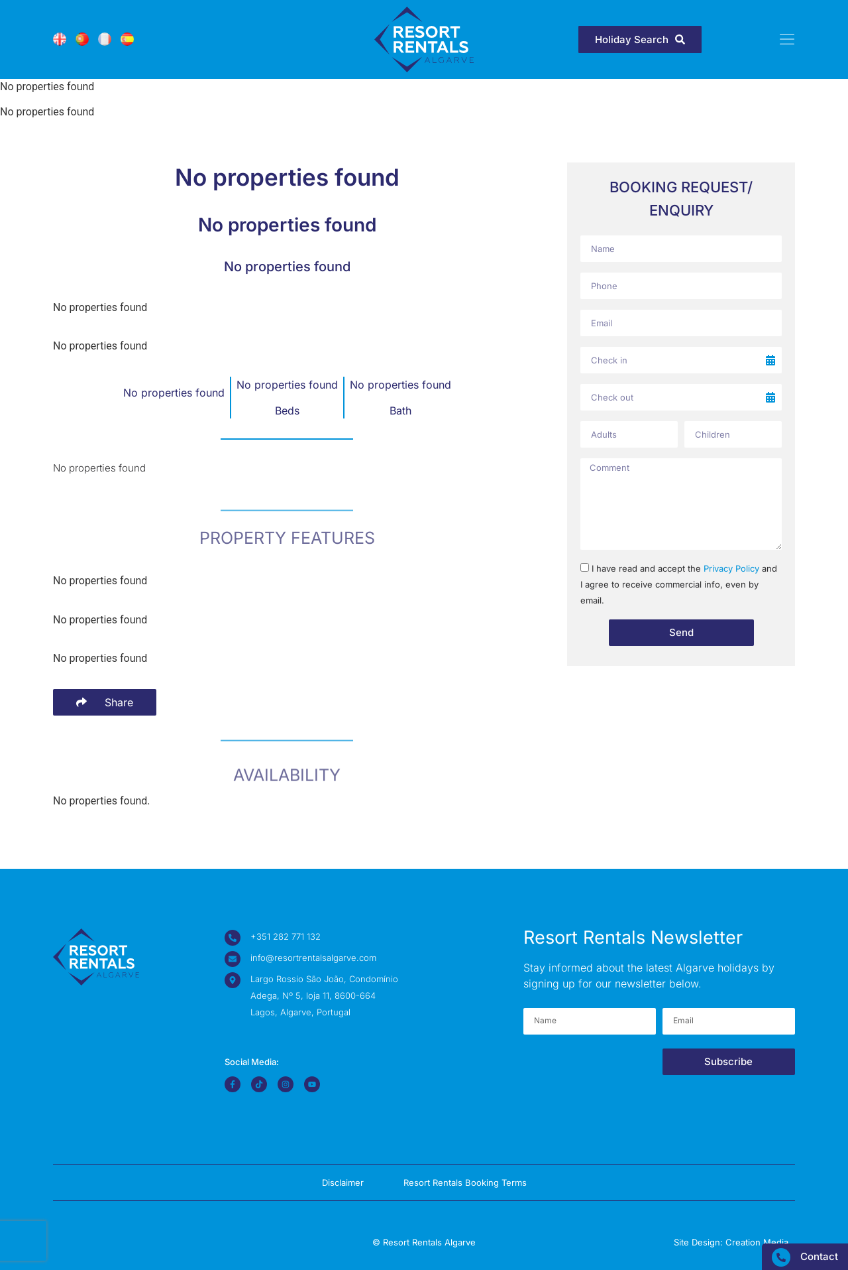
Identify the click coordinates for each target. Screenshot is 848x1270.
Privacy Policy (731, 568)
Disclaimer (343, 1182)
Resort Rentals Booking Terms (465, 1182)
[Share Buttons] (104, 702)
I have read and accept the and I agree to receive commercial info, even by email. (678, 584)
